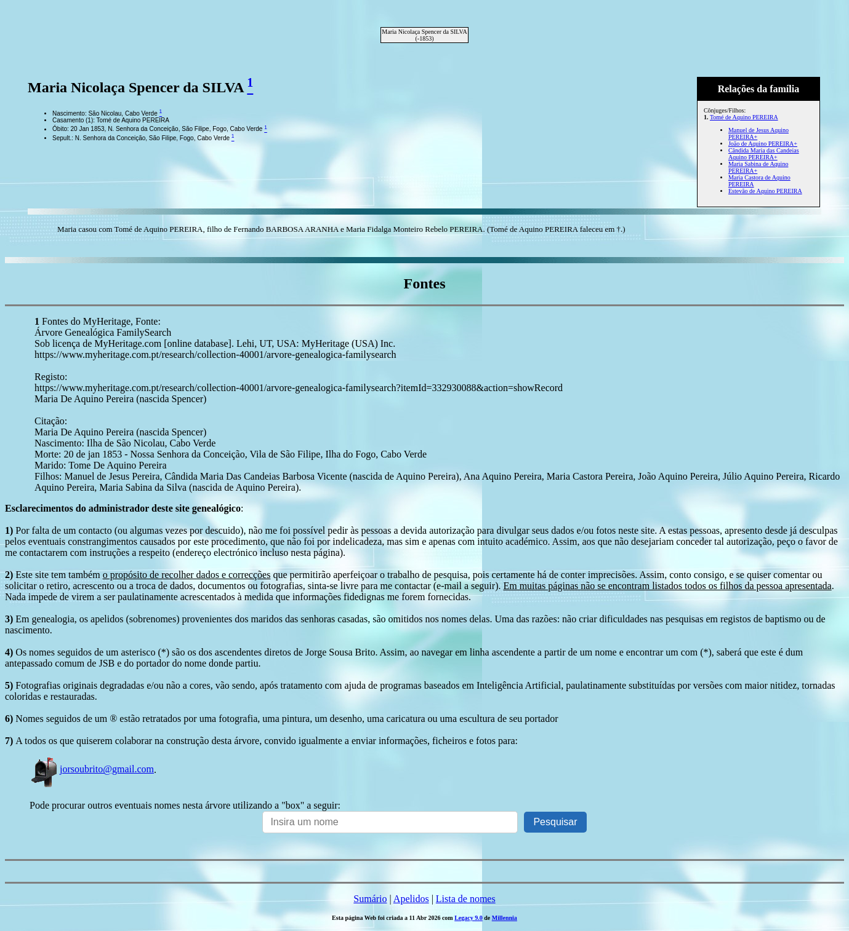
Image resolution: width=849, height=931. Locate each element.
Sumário (370, 898)
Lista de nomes (466, 898)
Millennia (504, 917)
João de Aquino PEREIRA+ (762, 143)
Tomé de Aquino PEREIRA (744, 117)
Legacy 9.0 (468, 917)
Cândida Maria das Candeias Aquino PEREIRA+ (763, 153)
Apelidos (411, 898)
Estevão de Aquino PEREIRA (765, 191)
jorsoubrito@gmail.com (92, 769)
